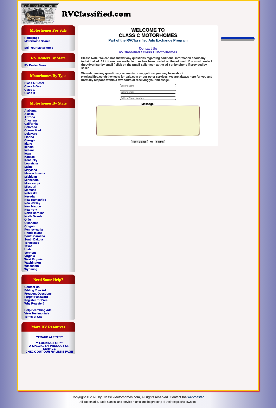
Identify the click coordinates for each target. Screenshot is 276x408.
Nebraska (30, 193)
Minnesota (31, 180)
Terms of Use (33, 316)
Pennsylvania (33, 229)
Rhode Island (33, 232)
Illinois (28, 147)
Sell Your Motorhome (38, 47)
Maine (28, 166)
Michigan (30, 176)
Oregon (29, 226)
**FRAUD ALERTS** (49, 337)
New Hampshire (35, 199)
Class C (29, 89)
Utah (27, 249)
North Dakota (33, 216)
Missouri (30, 186)
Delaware (30, 133)
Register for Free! (36, 300)
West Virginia (33, 259)
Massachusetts (34, 173)
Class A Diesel (34, 83)
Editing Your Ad (35, 290)
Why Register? (34, 303)
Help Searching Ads (38, 310)
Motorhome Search (37, 41)
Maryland (30, 170)
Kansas (29, 156)
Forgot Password (36, 297)
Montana (30, 190)
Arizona (29, 117)
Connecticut (32, 130)
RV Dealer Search (36, 65)
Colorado (30, 127)
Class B (29, 93)
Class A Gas (32, 86)
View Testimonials (36, 313)
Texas (28, 246)
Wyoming (30, 269)
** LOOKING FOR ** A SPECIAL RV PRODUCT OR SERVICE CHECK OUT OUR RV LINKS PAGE (49, 347)
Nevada (29, 196)
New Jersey (32, 203)
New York (30, 209)
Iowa (27, 153)
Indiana (29, 150)
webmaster (196, 397)
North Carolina (34, 213)
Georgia (29, 140)
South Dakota (33, 239)
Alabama (30, 110)
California (31, 123)
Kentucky (30, 160)
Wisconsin (31, 266)
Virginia (29, 256)
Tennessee (31, 242)
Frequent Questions (38, 293)
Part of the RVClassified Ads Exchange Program (147, 40)
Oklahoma (31, 223)
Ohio (27, 219)
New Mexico (32, 206)
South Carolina (34, 236)
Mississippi (32, 183)
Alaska (29, 113)
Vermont (30, 252)
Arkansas (30, 120)
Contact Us (32, 287)
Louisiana (31, 163)
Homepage (31, 37)
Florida (29, 137)
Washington (32, 262)
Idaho (28, 143)
